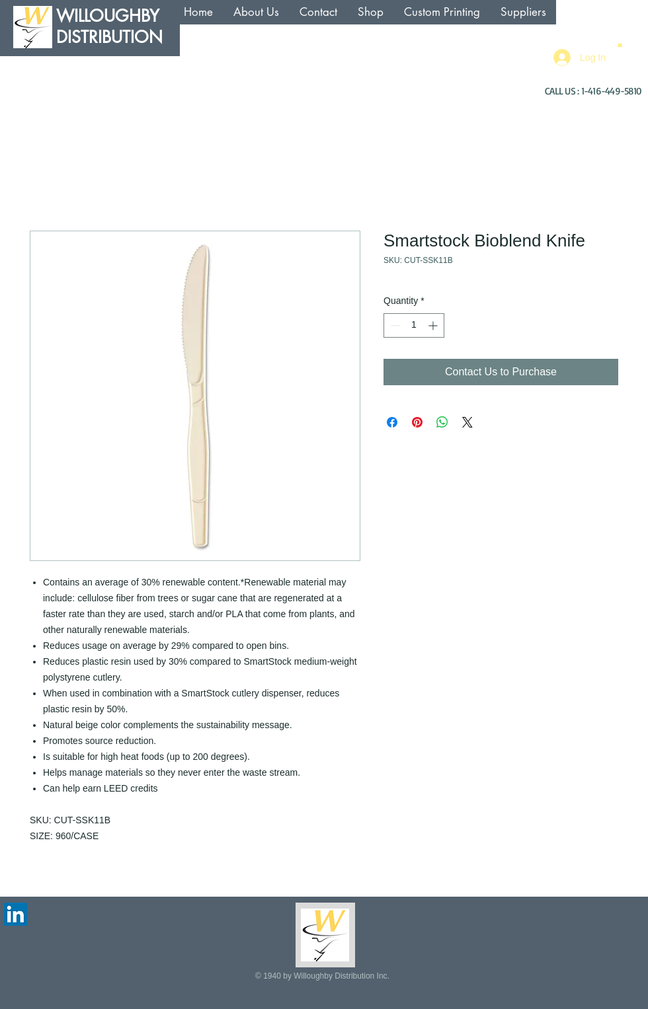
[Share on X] (467, 422)
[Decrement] (393, 325)
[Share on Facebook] (392, 422)
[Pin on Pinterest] (417, 422)
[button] (620, 44)
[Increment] (434, 325)
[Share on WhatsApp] (442, 422)
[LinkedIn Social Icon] (15, 914)
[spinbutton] (414, 325)
